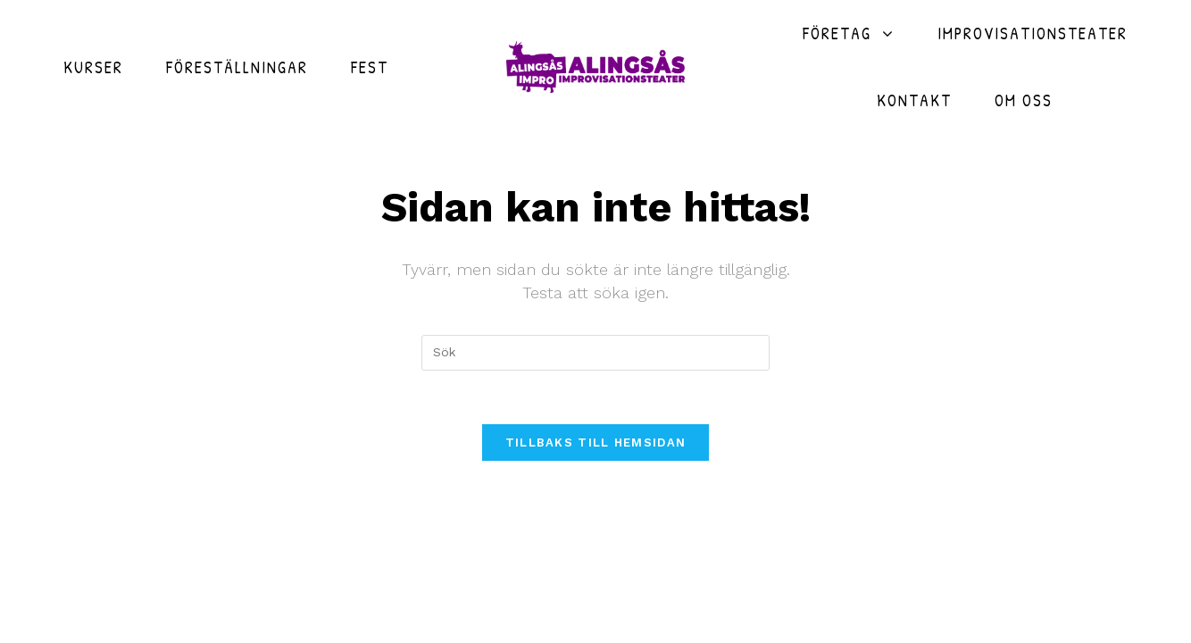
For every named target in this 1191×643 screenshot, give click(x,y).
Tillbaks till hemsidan (596, 442)
